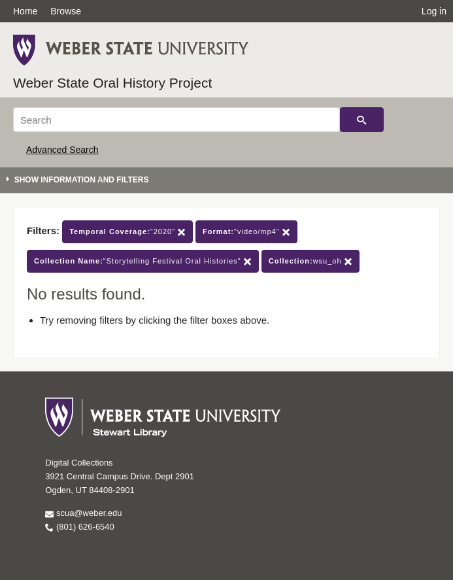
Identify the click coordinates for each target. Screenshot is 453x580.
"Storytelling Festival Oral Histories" (143, 261)
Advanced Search (62, 150)
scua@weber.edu (83, 513)
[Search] (176, 119)
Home (25, 11)
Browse (65, 11)
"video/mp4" (246, 232)
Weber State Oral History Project (112, 82)
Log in (434, 11)
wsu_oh (310, 261)
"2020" (127, 232)
